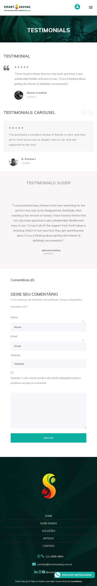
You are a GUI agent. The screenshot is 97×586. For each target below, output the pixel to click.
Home (48, 515)
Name (14, 317)
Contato (48, 546)
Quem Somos (48, 523)
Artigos (48, 538)
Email (14, 336)
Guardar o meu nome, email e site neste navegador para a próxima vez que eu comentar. (46, 380)
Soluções (48, 530)
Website (15, 355)
